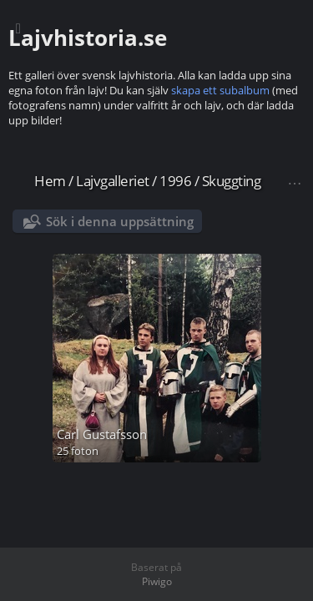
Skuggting (231, 180)
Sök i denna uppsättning (120, 221)
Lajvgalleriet (112, 180)
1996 (175, 180)
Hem (50, 180)
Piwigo (157, 581)
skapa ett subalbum (220, 90)
